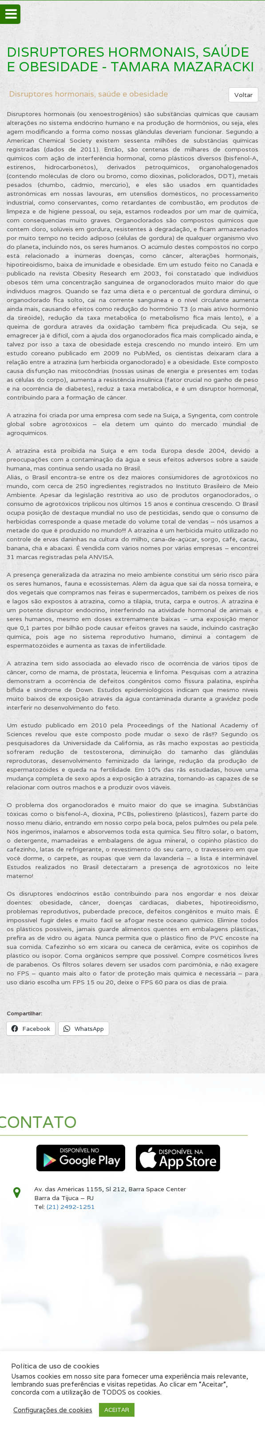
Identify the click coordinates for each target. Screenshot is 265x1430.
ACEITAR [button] (116, 1410)
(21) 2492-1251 (71, 1207)
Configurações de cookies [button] (52, 1410)
